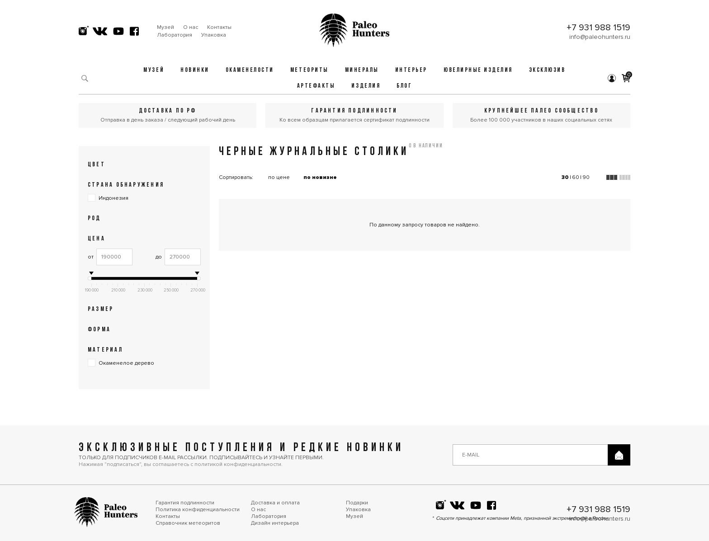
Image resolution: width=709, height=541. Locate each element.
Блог (404, 86)
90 (586, 177)
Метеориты (309, 70)
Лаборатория (174, 35)
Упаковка (213, 35)
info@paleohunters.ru (599, 37)
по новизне (320, 177)
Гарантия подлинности (185, 502)
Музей (165, 27)
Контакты (219, 27)
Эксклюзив (547, 70)
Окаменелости (250, 70)
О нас (190, 27)
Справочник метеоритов (188, 523)
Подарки (357, 502)
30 (565, 177)
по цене (279, 177)
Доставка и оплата (275, 502)
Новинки (194, 70)
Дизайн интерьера (275, 523)
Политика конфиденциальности (198, 509)
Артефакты (316, 86)
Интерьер (411, 70)
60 (575, 177)
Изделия (365, 86)
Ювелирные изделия (478, 70)
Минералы (362, 70)
